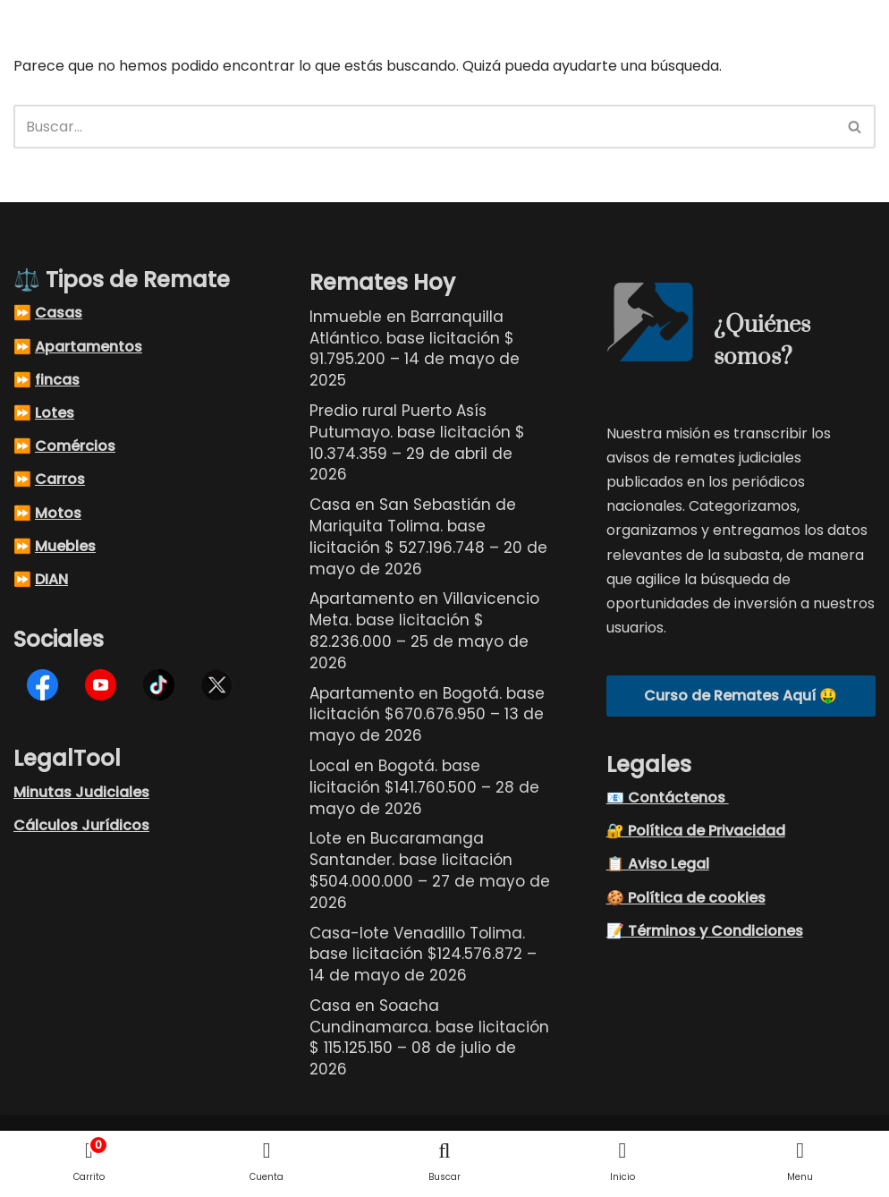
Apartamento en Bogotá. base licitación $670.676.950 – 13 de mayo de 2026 (427, 715)
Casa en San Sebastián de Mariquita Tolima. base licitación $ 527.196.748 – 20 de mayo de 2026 (428, 536)
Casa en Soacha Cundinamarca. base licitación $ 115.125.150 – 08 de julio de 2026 (429, 1037)
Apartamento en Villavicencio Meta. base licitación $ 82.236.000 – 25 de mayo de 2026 (424, 630)
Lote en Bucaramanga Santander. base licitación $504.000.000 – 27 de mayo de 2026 (429, 870)
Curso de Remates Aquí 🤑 (740, 695)
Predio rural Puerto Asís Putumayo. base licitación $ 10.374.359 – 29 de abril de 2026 (417, 442)
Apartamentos (88, 346)
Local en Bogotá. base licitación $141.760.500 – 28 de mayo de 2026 (424, 787)
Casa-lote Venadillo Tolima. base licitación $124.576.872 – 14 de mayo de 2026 (423, 954)
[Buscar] (424, 127)
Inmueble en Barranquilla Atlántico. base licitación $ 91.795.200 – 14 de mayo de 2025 (414, 348)
